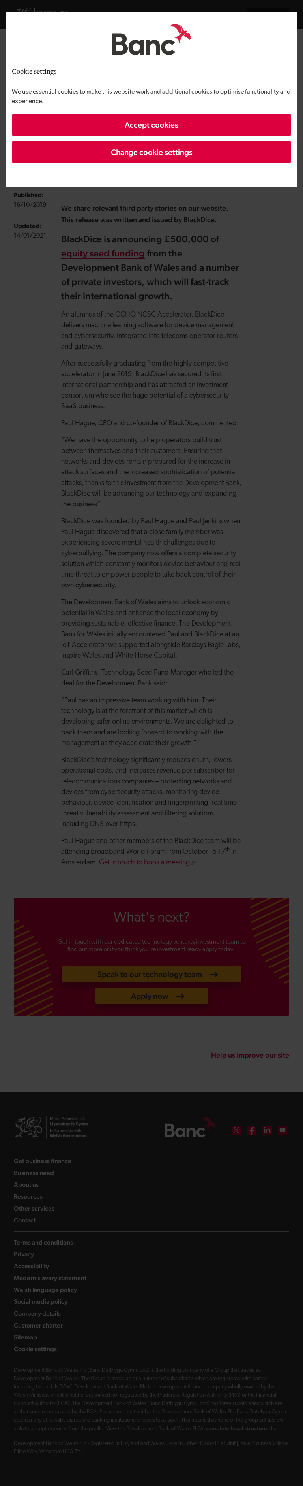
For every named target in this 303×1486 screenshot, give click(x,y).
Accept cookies (151, 125)
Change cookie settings (152, 152)
